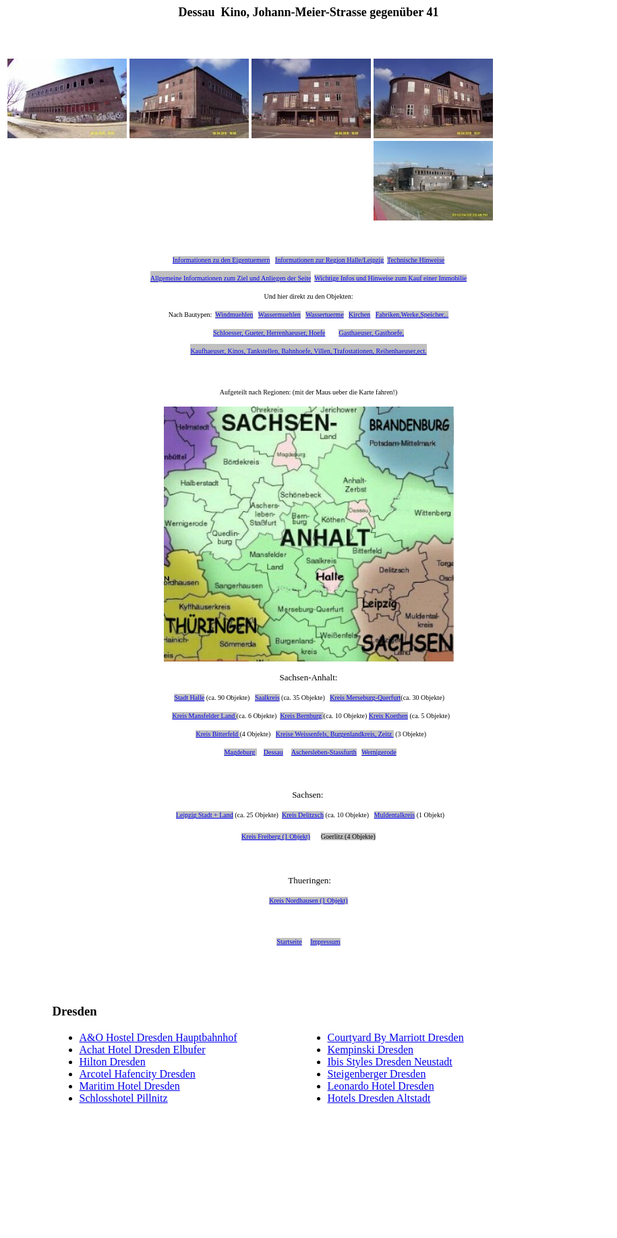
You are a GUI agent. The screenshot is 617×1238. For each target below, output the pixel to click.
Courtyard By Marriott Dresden (396, 1037)
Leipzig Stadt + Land (204, 815)
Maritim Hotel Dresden (130, 1086)
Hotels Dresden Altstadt (379, 1098)
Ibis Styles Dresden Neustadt (390, 1061)
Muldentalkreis (394, 815)
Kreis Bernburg (301, 715)
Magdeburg (239, 752)
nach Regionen (269, 392)
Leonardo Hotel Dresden (381, 1086)
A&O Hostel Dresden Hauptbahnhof (158, 1037)
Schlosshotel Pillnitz (124, 1098)
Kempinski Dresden (371, 1049)
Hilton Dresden (113, 1061)
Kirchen (359, 314)
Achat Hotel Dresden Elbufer (143, 1049)
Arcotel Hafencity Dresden (138, 1074)
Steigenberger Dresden (377, 1074)
